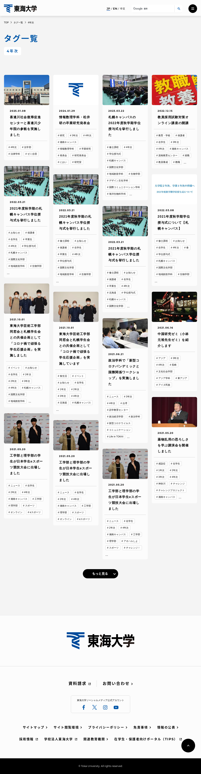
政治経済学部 (116, 416)
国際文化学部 (116, 167)
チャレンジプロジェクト (171, 490)
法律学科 (15, 154)
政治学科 (135, 416)
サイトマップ (33, 727)
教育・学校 (164, 135)
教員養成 (163, 162)
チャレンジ (179, 483)
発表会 (63, 155)
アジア (161, 358)
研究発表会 (80, 155)
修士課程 (114, 147)
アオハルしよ (131, 541)
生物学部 (135, 174)
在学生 (161, 142)
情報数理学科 (67, 148)
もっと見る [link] (100, 574)
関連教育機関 (94, 739)
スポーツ (30, 505)
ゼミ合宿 (32, 154)
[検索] (152, 9)
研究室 (77, 162)
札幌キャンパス (117, 160)
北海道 (112, 292)
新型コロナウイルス (120, 423)
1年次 (28, 374)
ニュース (114, 396)
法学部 (27, 147)
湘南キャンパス (68, 142)
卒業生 (28, 239)
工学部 (38, 499)
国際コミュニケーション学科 (124, 187)
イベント (15, 367)
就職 (187, 155)
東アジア (182, 378)
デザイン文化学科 (118, 180)
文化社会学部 (165, 371)
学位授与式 (115, 154)
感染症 (161, 463)
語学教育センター (118, 410)
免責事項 (140, 727)
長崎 (174, 364)
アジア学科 (164, 378)
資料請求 (78, 683)
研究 (62, 135)
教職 (177, 162)
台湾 (124, 403)
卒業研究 (86, 148)
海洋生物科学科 (117, 194)
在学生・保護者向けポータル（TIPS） (146, 739)
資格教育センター (167, 155)
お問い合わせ (116, 683)
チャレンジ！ (133, 547)
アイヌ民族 (164, 384)
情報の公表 (166, 727)
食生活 (63, 376)
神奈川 (161, 483)
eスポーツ (35, 512)
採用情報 (26, 739)
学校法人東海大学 (58, 739)
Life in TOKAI (116, 436)
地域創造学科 (116, 174)
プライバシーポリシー (106, 727)
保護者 (181, 135)
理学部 (14, 505)
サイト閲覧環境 (66, 727)
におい (63, 162)
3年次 (75, 135)
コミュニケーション (120, 430)
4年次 (14, 147)
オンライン (17, 512)
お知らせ (15, 232)
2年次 (14, 381)
